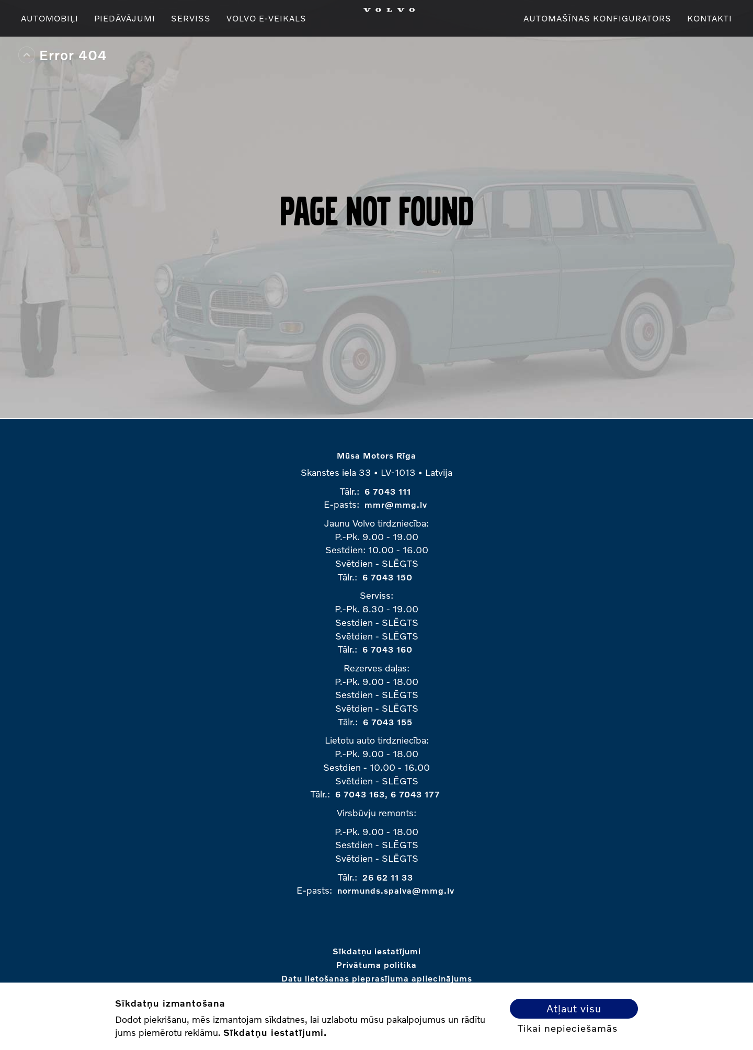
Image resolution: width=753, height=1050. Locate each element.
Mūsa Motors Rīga (376, 455)
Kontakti (709, 18)
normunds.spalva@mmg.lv (395, 890)
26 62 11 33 (387, 877)
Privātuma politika (376, 964)
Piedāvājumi (124, 18)
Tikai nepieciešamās (568, 1028)
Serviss (191, 18)
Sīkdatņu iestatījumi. (275, 1032)
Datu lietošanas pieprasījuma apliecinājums (376, 978)
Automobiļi (49, 18)
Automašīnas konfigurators (597, 18)
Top (26, 55)
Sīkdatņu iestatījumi (377, 951)
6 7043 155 (388, 722)
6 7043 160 (387, 649)
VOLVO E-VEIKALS (266, 18)
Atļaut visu (573, 1008)
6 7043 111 (387, 491)
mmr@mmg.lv (395, 504)
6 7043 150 (387, 577)
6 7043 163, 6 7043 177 (387, 794)
